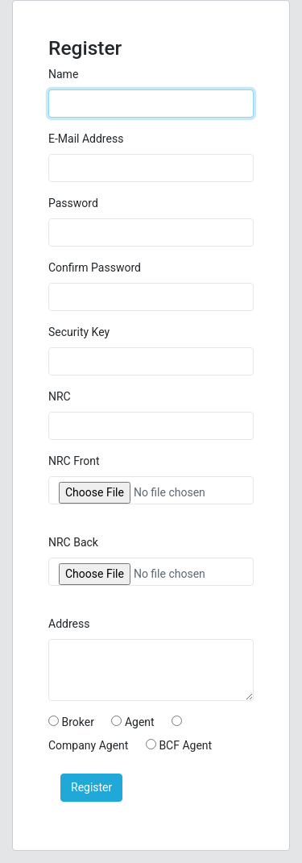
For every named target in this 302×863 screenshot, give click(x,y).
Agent (140, 722)
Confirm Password (94, 267)
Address (68, 623)
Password (73, 203)
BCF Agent (185, 745)
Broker (77, 722)
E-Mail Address (85, 138)
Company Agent (88, 745)
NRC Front (74, 460)
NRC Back (73, 542)
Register (91, 787)
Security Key (79, 332)
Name (63, 74)
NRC (59, 396)
